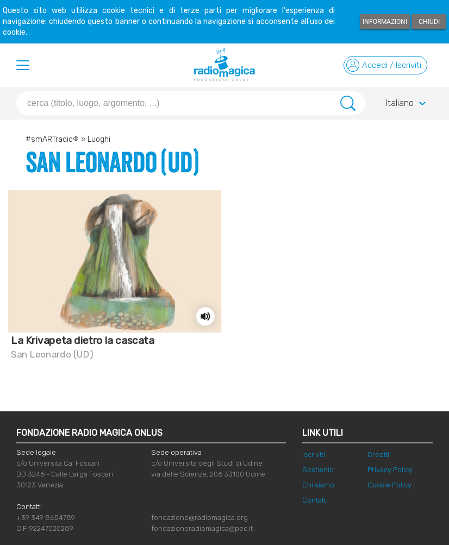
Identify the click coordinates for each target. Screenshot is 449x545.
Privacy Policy (390, 470)
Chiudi (429, 22)
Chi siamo (318, 485)
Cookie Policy (389, 485)
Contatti (315, 500)
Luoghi (99, 139)
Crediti (378, 454)
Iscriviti (313, 454)
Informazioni (385, 22)
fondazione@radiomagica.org (199, 517)
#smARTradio (52, 139)
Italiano (407, 103)
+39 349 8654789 (45, 517)
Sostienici (318, 470)
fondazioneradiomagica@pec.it (202, 528)
